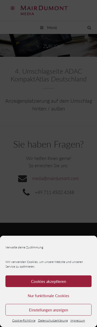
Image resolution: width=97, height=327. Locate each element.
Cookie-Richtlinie (23, 320)
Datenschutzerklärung (53, 320)
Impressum (77, 320)
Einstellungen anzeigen (48, 310)
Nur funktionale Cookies (48, 295)
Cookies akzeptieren (48, 281)
